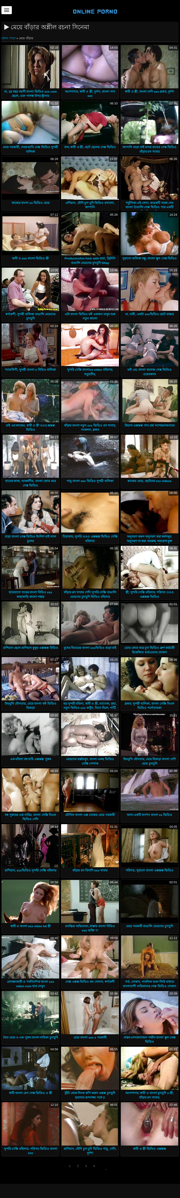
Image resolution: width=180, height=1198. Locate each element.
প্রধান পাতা (8, 38)
